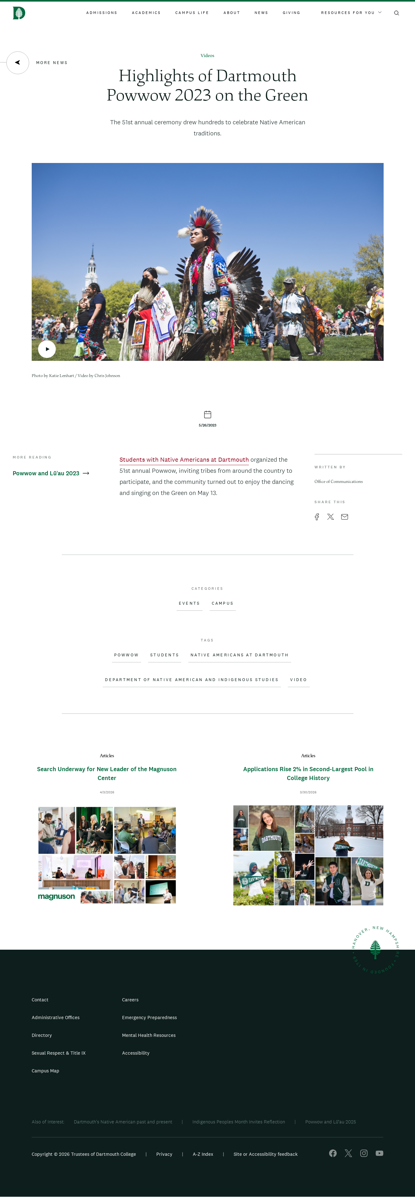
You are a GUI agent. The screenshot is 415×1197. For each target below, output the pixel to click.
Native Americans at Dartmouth (240, 655)
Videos (207, 56)
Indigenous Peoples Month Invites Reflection (238, 1122)
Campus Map (45, 1071)
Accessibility (136, 1053)
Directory (42, 1035)
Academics (146, 12)
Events (189, 603)
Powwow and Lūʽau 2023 (51, 473)
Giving (292, 12)
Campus (223, 603)
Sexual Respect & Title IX (59, 1053)
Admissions (102, 12)
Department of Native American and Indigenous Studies (192, 679)
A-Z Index (203, 1154)
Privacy (164, 1154)
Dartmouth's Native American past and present (123, 1122)
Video (298, 679)
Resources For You (351, 12)
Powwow (126, 655)
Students (164, 655)
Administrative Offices (56, 1017)
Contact (40, 1000)
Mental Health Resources (149, 1035)
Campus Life (192, 12)
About (232, 12)
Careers (130, 1000)
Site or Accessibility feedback (266, 1154)
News (262, 12)
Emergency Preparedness (149, 1017)
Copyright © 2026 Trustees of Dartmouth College (84, 1154)
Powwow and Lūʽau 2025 (330, 1122)
